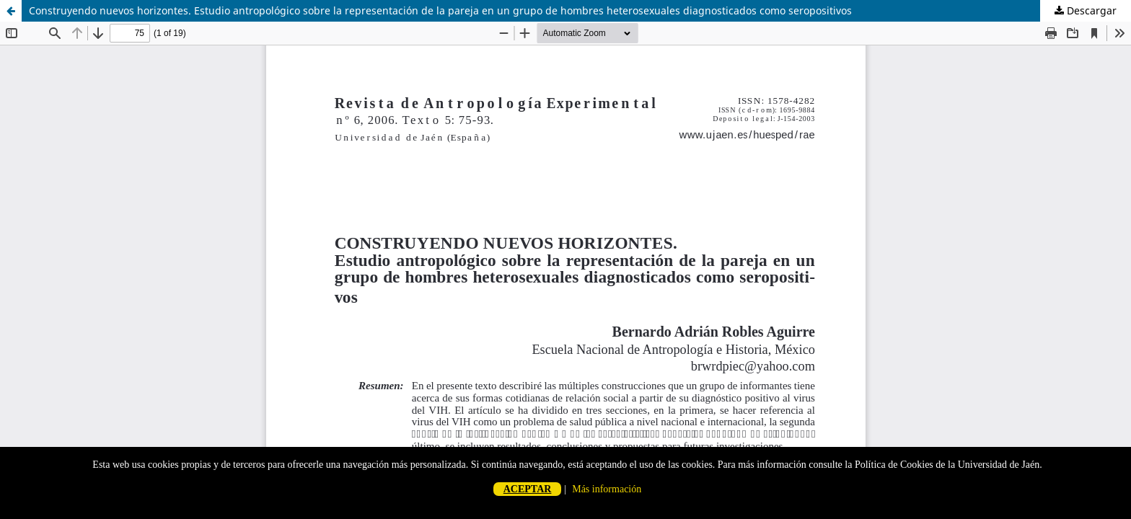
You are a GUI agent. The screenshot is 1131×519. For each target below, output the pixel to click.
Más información (606, 489)
